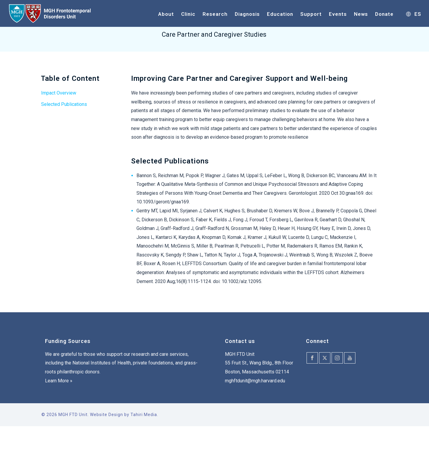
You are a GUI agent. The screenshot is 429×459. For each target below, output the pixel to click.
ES (413, 14)
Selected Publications (64, 104)
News (361, 14)
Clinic (188, 14)
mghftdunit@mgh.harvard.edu (255, 381)
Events (338, 14)
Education (280, 14)
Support (311, 14)
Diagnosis (247, 14)
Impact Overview (58, 93)
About (166, 14)
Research (215, 14)
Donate (384, 14)
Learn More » (58, 381)
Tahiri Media (143, 414)
